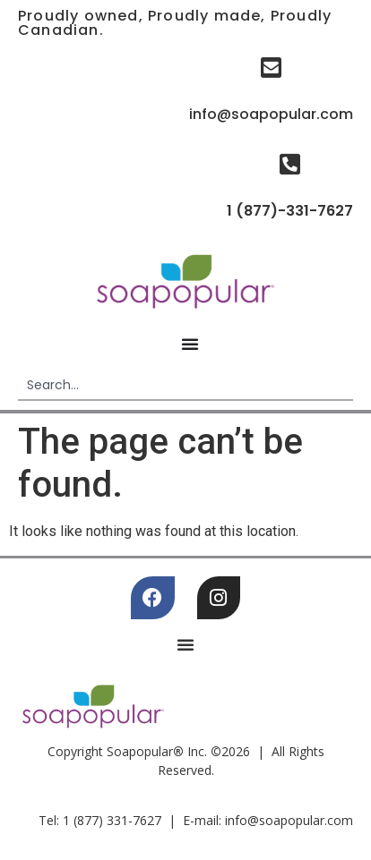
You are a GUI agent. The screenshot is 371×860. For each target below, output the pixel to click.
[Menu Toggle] (190, 344)
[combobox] (185, 385)
